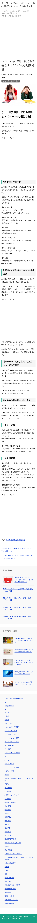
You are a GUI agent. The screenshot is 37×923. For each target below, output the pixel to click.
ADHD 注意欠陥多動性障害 (10, 81)
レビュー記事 (9, 771)
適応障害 (8, 892)
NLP (6, 709)
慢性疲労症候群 (10, 802)
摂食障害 (8, 806)
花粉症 (7, 867)
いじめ (7, 716)
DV (6, 702)
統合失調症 (8, 850)
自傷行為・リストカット (13, 854)
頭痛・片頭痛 (9, 896)
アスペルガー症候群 (12, 727)
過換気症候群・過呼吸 (12, 885)
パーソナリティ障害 (12, 767)
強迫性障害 (8, 788)
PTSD (7, 712)
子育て (7, 784)
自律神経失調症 (10, 863)
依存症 (7, 775)
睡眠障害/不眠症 (10, 839)
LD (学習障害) (9, 706)
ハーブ (7, 760)
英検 (6, 870)
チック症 (8, 749)
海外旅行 (8, 821)
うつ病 (7, 720)
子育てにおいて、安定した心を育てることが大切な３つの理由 (24, 662)
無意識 (7, 824)
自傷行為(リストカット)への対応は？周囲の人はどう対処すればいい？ (24, 580)
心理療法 (8, 799)
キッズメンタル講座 (12, 738)
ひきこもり (8, 723)
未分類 (7, 813)
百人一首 (8, 835)
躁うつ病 (8, 881)
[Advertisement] (18, 38)
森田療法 (8, 817)
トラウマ (8, 756)
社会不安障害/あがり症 (13, 843)
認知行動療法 (9, 878)
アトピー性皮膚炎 (11, 731)
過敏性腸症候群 (10, 889)
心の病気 (8, 791)
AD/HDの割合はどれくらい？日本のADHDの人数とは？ (24, 640)
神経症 (7, 846)
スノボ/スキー (9, 745)
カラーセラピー (10, 734)
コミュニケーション (12, 742)
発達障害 (8, 832)
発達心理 (8, 828)
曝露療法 (8, 810)
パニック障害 (9, 764)
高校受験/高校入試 (11, 900)
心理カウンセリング (12, 795)
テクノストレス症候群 (12, 753)
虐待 (6, 874)
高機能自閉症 (9, 903)
